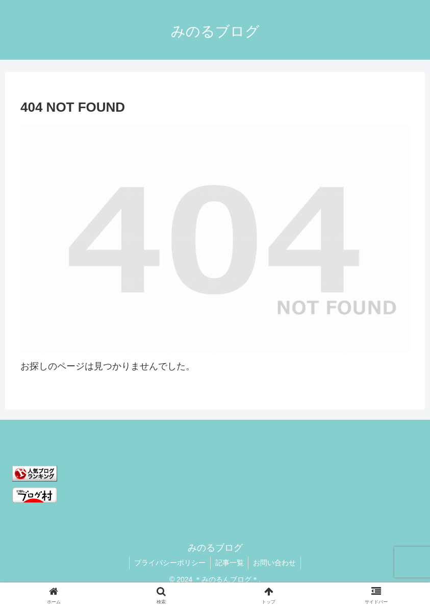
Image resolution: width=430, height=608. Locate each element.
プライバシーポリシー (169, 563)
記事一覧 (229, 563)
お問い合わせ (276, 563)
